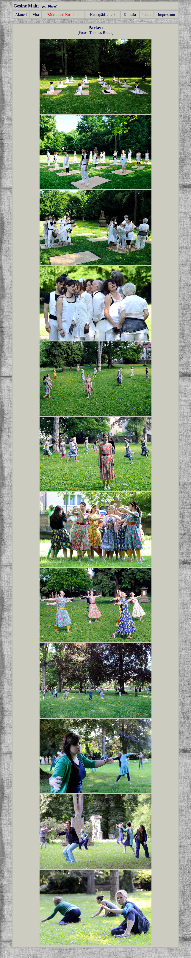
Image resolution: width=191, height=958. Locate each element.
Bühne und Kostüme (63, 14)
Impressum (166, 14)
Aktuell (21, 14)
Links (146, 14)
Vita (35, 14)
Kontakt (130, 14)
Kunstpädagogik (102, 14)
